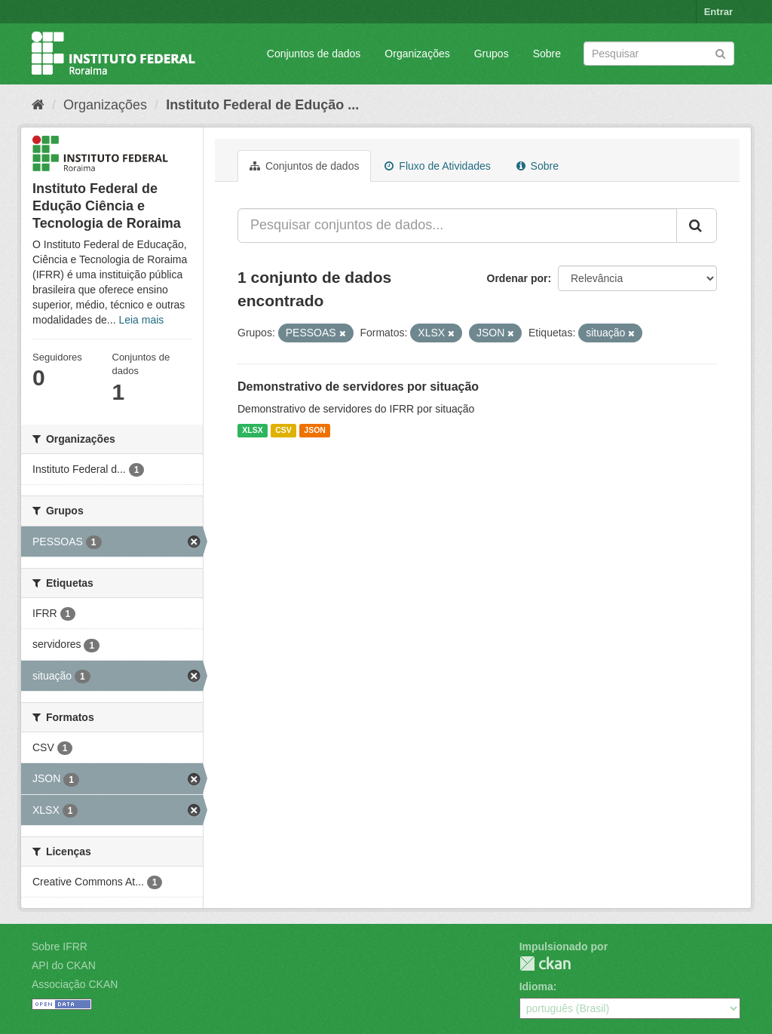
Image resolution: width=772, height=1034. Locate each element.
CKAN (545, 963)
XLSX (252, 430)
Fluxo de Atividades (437, 166)
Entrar (718, 11)
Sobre (547, 54)
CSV (283, 430)
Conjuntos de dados (314, 54)
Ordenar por (517, 278)
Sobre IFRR (59, 946)
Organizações (416, 54)
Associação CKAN (75, 984)
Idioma (536, 986)
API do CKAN (64, 965)
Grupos (491, 54)
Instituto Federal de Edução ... (262, 104)
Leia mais (141, 320)
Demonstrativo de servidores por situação (358, 386)
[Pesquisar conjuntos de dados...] (457, 225)
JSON (315, 430)
